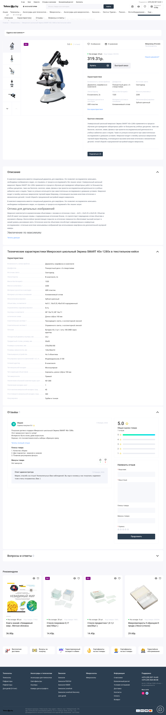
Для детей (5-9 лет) (10, 688)
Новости (36, 2)
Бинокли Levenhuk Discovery (68, 692)
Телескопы (15, 12)
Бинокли (96, 12)
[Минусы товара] (136, 520)
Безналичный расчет (66, 2)
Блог (29, 2)
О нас (23, 2)
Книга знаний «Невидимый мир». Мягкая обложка (19, 624)
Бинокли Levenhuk (65, 688)
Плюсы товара (123, 505)
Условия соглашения (122, 685)
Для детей (62, 696)
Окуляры (34, 685)
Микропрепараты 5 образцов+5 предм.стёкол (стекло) (143, 624)
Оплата (117, 696)
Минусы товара (123, 516)
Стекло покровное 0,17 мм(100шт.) (58, 624)
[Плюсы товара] (136, 510)
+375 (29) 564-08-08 (150, 680)
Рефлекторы (7, 685)
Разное (122, 12)
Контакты (79, 2)
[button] (7, 109)
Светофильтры (36, 681)
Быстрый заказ (121, 65)
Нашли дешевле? (152, 57)
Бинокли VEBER (64, 685)
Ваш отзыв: (123, 480)
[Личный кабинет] (132, 6)
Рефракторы (7, 681)
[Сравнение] (139, 6)
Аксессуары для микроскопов (77, 12)
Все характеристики (95, 109)
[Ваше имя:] (136, 474)
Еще (150, 12)
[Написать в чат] (160, 709)
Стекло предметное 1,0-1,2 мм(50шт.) (100, 624)
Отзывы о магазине (49, 2)
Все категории (30, 6)
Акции (5, 12)
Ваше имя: (122, 469)
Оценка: (122, 526)
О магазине (118, 678)
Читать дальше (13, 238)
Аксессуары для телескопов (35, 12)
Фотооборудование (137, 12)
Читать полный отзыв (20, 443)
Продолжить (136, 536)
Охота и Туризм (110, 12)
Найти (108, 6)
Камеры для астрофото (39, 688)
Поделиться (95, 154)
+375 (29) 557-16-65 (151, 2)
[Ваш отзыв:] (136, 492)
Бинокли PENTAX (64, 681)
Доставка (117, 688)
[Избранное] (145, 6)
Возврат (117, 699)
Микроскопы (56, 12)
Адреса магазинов (15, 33)
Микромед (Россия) (152, 44)
